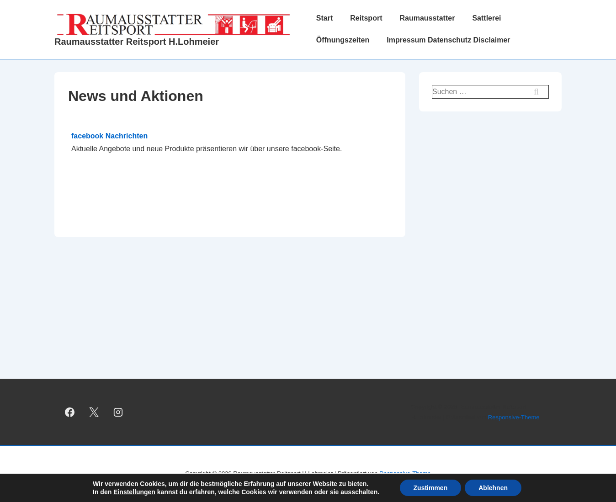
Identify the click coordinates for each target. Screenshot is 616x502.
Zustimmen (431, 487)
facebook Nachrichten (109, 136)
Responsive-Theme (514, 417)
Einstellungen (134, 492)
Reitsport (366, 18)
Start (324, 18)
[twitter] (94, 412)
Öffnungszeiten (342, 40)
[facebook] (70, 412)
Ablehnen (493, 487)
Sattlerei (486, 18)
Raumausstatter (427, 18)
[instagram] (118, 412)
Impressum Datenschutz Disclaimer (448, 40)
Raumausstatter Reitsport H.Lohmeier (136, 42)
